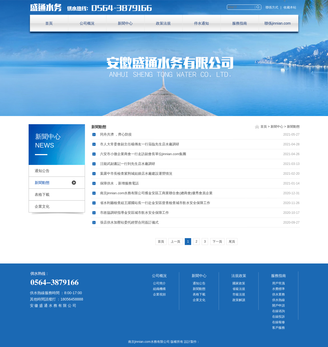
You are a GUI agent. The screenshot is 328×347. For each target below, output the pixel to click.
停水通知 (201, 23)
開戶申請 (278, 305)
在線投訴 (278, 316)
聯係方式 (272, 7)
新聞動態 (42, 183)
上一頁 (175, 241)
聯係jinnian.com (277, 23)
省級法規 (238, 289)
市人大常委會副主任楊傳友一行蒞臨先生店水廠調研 (139, 144)
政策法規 (163, 23)
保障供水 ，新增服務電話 (119, 183)
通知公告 (42, 171)
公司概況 (87, 23)
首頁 (49, 23)
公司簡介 (159, 283)
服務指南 (239, 23)
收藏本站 (290, 7)
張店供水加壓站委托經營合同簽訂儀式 (129, 222)
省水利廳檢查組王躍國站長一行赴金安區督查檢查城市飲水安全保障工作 (155, 203)
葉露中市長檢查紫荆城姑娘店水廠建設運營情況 (136, 173)
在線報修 (278, 322)
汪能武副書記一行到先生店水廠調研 (127, 164)
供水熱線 (278, 300)
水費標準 (278, 289)
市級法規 (238, 294)
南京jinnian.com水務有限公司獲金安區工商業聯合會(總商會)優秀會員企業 (156, 193)
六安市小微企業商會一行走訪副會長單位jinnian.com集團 (143, 154)
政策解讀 (238, 300)
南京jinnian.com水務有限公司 (93, 7)
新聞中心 (125, 23)
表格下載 (42, 194)
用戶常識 (278, 283)
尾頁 (232, 241)
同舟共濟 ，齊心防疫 (116, 134)
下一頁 (217, 241)
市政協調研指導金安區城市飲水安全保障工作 (134, 213)
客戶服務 (278, 328)
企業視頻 (159, 294)
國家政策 (238, 283)
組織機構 (159, 289)
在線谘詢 (278, 311)
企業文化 (42, 206)
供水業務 (278, 294)
